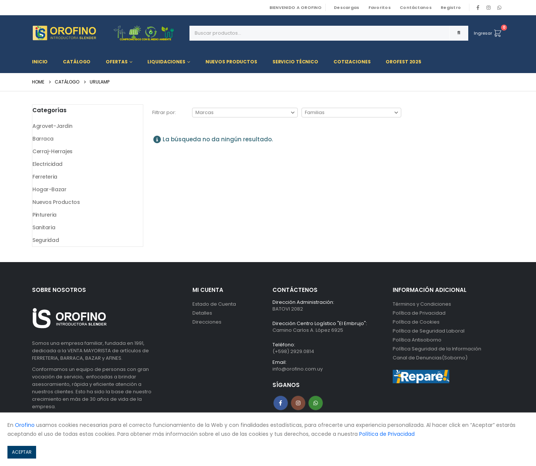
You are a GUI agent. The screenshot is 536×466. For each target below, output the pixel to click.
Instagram (298, 403)
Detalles (202, 313)
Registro (451, 7)
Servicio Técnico (295, 62)
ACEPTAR (22, 452)
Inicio (40, 62)
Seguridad (45, 240)
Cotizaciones (352, 62)
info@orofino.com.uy (297, 368)
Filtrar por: (164, 112)
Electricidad (47, 164)
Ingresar (483, 33)
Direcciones (206, 321)
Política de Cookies (416, 321)
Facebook (280, 403)
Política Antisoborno (417, 339)
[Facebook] (478, 7)
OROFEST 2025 (403, 62)
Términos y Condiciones (422, 304)
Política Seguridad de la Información (437, 348)
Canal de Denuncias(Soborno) (430, 357)
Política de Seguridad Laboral (429, 330)
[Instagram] (489, 7)
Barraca (43, 138)
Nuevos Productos (231, 62)
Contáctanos (416, 7)
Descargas (346, 7)
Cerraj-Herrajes (52, 151)
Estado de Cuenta (214, 304)
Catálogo (76, 62)
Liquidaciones (166, 62)
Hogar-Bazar (49, 189)
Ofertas (116, 62)
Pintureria (44, 214)
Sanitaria (43, 227)
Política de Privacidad (419, 313)
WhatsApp (499, 7)
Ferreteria (44, 176)
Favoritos (379, 7)
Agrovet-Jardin (52, 126)
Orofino (25, 425)
